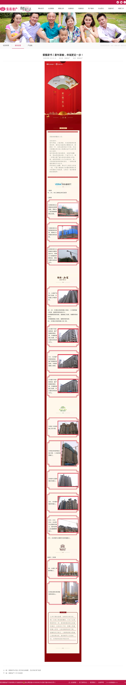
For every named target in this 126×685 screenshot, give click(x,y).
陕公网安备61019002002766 (32, 682)
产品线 (30, 45)
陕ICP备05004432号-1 (48, 682)
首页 (112, 45)
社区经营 (6, 45)
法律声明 (101, 682)
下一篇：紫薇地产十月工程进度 (13, 673)
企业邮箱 (73, 682)
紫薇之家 (117, 45)
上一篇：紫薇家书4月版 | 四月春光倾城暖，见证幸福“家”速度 (22, 670)
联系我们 (93, 682)
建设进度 (18, 45)
